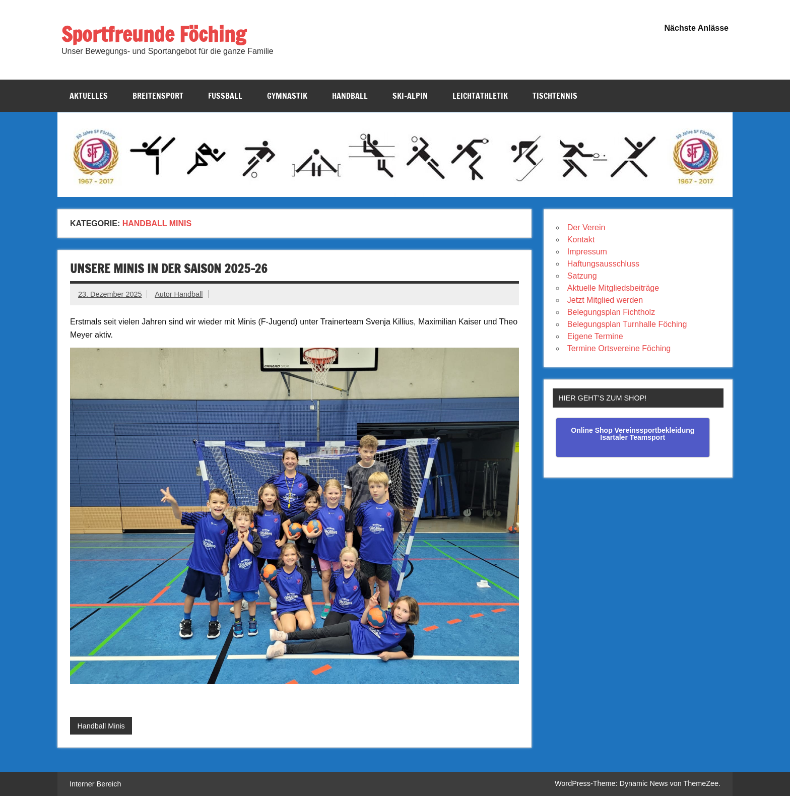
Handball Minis (100, 726)
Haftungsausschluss (603, 263)
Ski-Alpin (410, 95)
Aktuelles (89, 95)
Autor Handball (179, 294)
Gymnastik (287, 95)
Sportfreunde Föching (153, 34)
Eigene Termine (595, 336)
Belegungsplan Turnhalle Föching (627, 324)
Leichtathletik (480, 95)
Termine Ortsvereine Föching (619, 348)
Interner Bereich (95, 783)
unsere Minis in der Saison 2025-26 (169, 268)
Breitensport (158, 95)
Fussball (225, 95)
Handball (350, 95)
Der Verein (586, 227)
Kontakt (581, 239)
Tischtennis (555, 95)
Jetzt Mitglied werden (605, 300)
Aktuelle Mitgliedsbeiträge (613, 288)
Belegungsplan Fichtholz (611, 312)
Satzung (582, 276)
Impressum (587, 251)
